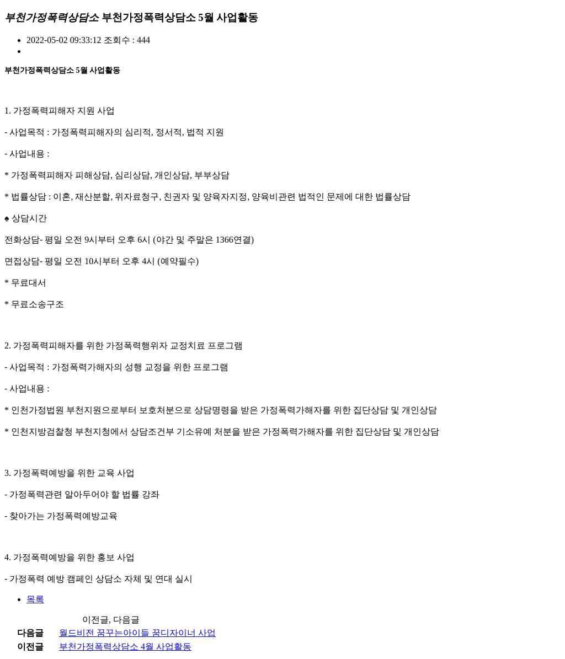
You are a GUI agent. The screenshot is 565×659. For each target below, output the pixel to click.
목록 (35, 599)
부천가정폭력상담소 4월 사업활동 (125, 646)
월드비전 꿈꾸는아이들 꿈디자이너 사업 (137, 632)
